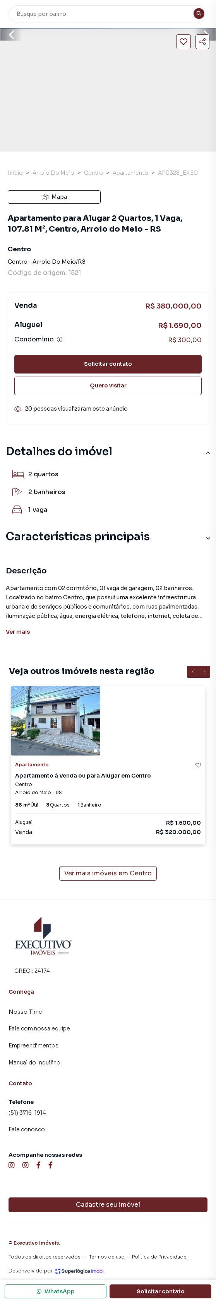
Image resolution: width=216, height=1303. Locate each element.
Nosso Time (25, 1011)
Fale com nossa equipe (39, 1028)
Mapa (54, 196)
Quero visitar (108, 385)
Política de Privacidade (159, 1257)
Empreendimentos (33, 1045)
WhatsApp (56, 1291)
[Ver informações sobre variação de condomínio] (59, 339)
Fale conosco (27, 1129)
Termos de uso (107, 1257)
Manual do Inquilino (34, 1062)
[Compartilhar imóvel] (202, 41)
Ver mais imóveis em (108, 873)
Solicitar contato (108, 363)
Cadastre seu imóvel (108, 1205)
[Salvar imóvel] (183, 41)
